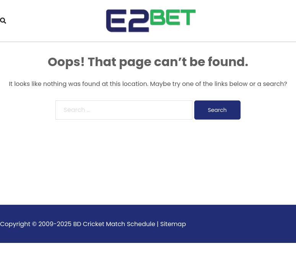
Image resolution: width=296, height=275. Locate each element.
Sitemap (173, 224)
